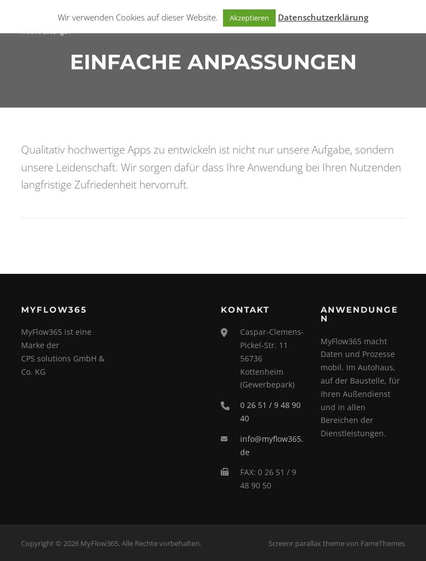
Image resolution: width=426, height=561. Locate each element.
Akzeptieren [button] (249, 18)
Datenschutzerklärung (323, 17)
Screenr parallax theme (306, 543)
